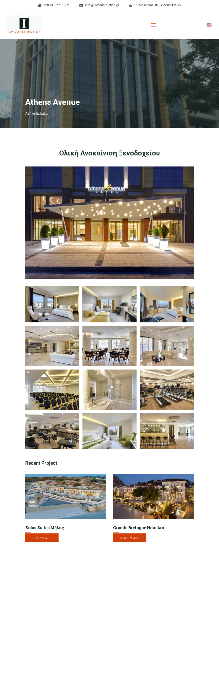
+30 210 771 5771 (56, 5)
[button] (153, 25)
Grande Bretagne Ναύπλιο (138, 527)
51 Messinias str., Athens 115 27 (158, 5)
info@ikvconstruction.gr (102, 5)
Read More (42, 538)
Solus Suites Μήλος (44, 527)
